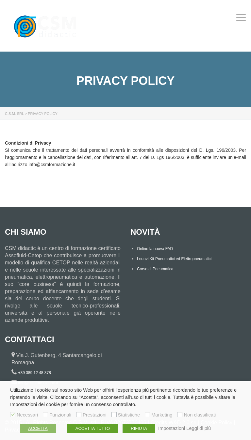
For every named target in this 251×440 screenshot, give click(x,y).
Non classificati (200, 414)
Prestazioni (95, 414)
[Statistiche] (114, 414)
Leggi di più (198, 428)
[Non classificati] (179, 414)
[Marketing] (147, 414)
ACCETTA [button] (38, 428)
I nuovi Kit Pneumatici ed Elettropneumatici (174, 259)
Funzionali (60, 414)
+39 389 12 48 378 (34, 372)
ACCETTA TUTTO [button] (92, 428)
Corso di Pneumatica (155, 269)
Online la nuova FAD (155, 248)
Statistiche (129, 414)
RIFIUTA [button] (139, 428)
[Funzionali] (45, 414)
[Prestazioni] (78, 414)
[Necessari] (12, 414)
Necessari (27, 414)
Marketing (161, 414)
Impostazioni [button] (171, 428)
